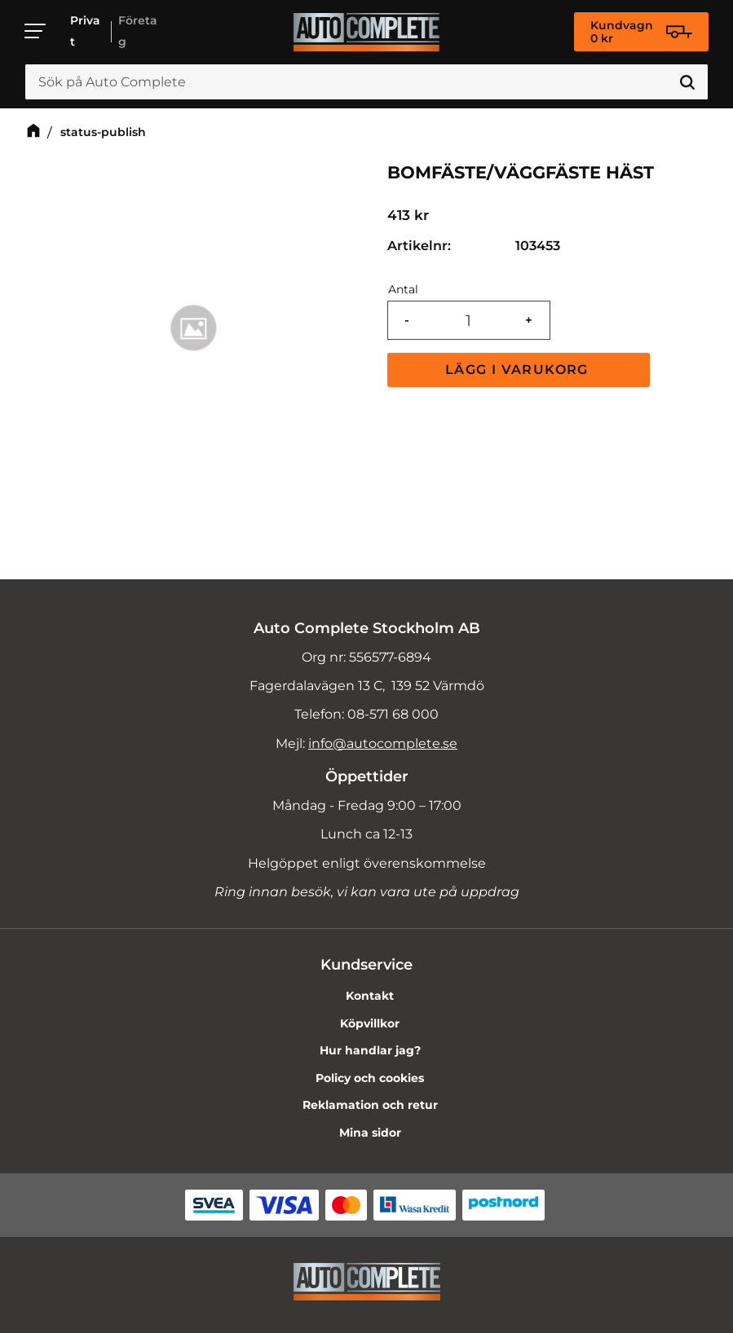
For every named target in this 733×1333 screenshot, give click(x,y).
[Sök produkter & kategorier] (366, 82)
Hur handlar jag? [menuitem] (370, 1050)
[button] (35, 31)
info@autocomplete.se (382, 743)
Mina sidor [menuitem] (370, 1132)
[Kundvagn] (641, 31)
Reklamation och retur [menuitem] (370, 1105)
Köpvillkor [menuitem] (370, 1023)
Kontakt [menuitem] (370, 995)
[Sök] (687, 82)
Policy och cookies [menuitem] (370, 1078)
